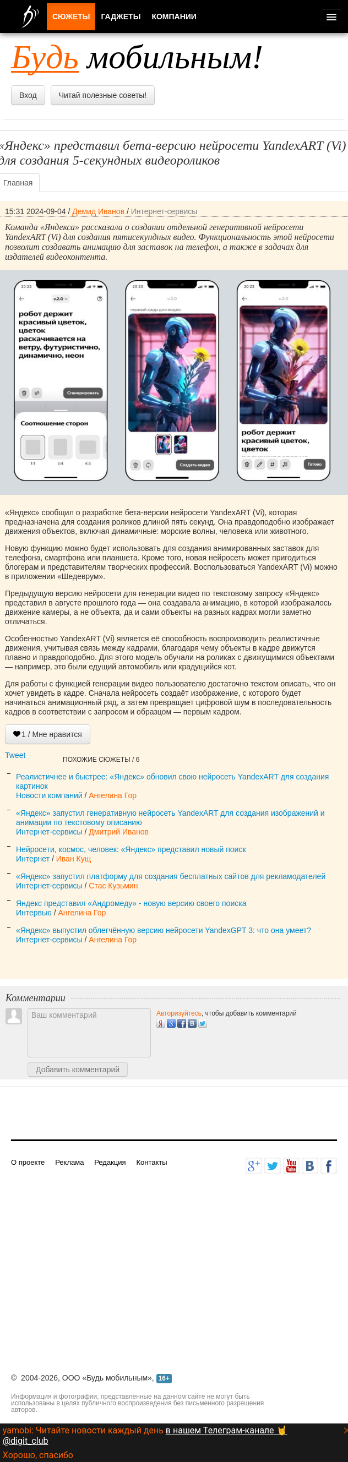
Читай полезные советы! (102, 95)
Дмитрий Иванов (119, 831)
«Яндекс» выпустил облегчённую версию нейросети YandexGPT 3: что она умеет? (163, 930)
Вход (28, 95)
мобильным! (137, 56)
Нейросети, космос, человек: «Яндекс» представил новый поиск (131, 849)
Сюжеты (71, 16)
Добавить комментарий (77, 1069)
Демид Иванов (98, 211)
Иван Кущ (73, 858)
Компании (174, 16)
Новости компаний (49, 795)
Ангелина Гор (113, 795)
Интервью (34, 912)
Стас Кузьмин (113, 885)
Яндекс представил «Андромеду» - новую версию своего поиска (131, 903)
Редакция (110, 1162)
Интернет (33, 858)
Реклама (69, 1162)
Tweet (15, 755)
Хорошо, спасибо (38, 1455)
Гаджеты (120, 16)
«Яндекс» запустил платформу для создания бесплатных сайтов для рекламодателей (170, 876)
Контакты (151, 1162)
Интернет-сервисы (164, 211)
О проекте (28, 1162)
